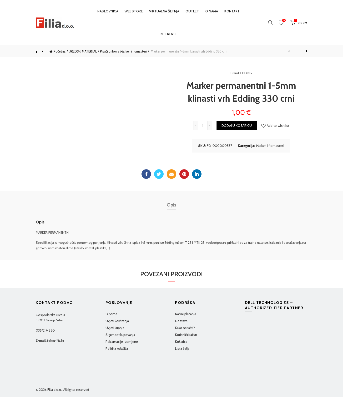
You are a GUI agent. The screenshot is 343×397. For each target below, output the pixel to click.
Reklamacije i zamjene (122, 341)
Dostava (181, 321)
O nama (211, 11)
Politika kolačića (117, 348)
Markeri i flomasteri (133, 51)
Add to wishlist (278, 125)
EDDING (246, 73)
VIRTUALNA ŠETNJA (164, 11)
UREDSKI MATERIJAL (83, 51)
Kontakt (232, 11)
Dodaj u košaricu (237, 125)
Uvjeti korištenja (117, 321)
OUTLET (192, 11)
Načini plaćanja (185, 314)
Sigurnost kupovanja (120, 335)
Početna (60, 51)
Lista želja (182, 348)
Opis (171, 205)
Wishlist (283, 20)
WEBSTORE (134, 11)
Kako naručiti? (185, 328)
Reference (168, 34)
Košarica (181, 341)
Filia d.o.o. (54, 389)
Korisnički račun (186, 335)
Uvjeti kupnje (115, 328)
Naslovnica (107, 11)
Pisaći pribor (108, 51)
